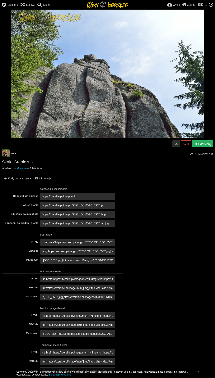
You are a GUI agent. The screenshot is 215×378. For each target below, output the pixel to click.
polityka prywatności (60, 374)
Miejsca (21, 168)
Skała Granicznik (18, 162)
